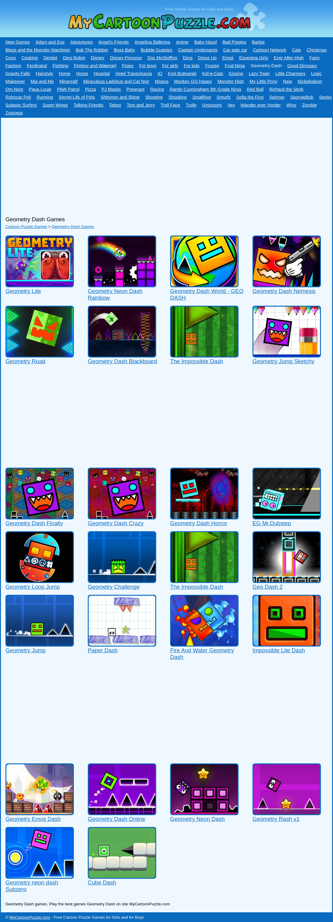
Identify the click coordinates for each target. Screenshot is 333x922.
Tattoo (115, 105)
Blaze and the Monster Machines (37, 50)
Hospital (102, 73)
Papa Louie (40, 89)
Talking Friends (89, 105)
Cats (296, 50)
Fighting (60, 65)
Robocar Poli (18, 97)
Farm (314, 57)
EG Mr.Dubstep (271, 523)
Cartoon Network (269, 50)
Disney (97, 57)
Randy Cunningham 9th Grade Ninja (205, 89)
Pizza (90, 89)
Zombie (309, 105)
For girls (170, 65)
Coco (10, 57)
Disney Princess (126, 57)
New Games (17, 42)
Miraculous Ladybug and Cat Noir (116, 81)
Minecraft (68, 81)
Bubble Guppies (156, 50)
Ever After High (289, 57)
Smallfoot (201, 97)
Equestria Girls (253, 57)
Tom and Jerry (141, 105)
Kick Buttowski (182, 73)
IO (159, 73)
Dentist (50, 57)
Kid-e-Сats (212, 73)
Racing (157, 89)
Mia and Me (42, 81)
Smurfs (223, 97)
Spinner (277, 97)
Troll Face (170, 105)
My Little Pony (263, 81)
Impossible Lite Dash (278, 650)
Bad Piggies (234, 42)
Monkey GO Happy (193, 81)
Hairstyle (44, 73)
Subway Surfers (21, 105)
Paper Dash (103, 650)
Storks (325, 97)
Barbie (258, 42)
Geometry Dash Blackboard (122, 361)
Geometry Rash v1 (276, 819)
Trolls (191, 105)
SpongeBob (302, 97)
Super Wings (55, 105)
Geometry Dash (266, 65)
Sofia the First (249, 97)
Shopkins (177, 97)
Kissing (236, 73)
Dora (188, 57)
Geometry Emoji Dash (33, 819)
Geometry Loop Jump (32, 587)
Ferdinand (37, 65)
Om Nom (14, 89)
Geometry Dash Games (73, 226)
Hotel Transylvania (133, 73)
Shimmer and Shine (120, 97)
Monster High (230, 81)
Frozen (212, 65)
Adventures (81, 42)
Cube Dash (102, 882)
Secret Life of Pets (77, 97)
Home (65, 73)
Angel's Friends (113, 42)
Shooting (154, 97)
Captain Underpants (197, 50)
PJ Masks (111, 89)
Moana (162, 81)
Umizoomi (212, 105)
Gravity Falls (17, 73)
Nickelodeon (310, 81)
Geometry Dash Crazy (116, 523)
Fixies (128, 65)
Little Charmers (290, 73)
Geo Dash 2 (267, 587)
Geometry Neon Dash (197, 819)
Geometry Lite (23, 291)
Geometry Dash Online (116, 819)
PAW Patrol (68, 89)
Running (45, 97)
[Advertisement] (164, 164)
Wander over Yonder (261, 105)
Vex (231, 105)
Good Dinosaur (302, 65)
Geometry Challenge (114, 587)
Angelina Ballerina (152, 42)
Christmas (317, 50)
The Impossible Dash (196, 361)
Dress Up (207, 57)
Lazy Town (259, 73)
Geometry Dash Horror (198, 523)
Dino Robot (74, 57)
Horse (82, 73)
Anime (182, 42)
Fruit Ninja (235, 65)
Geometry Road (25, 361)
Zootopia (14, 112)
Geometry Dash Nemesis (283, 291)
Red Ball (255, 89)
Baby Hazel (205, 42)
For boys (148, 65)
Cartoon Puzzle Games (26, 226)
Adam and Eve (49, 42)
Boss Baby (124, 50)
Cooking (29, 57)
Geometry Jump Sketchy (283, 361)
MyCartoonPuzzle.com (30, 917)
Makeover (15, 81)
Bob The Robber (92, 50)
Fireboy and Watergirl (95, 65)
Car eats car (235, 50)
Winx (291, 105)
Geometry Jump (25, 650)
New (287, 81)
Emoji (227, 57)
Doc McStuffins (162, 57)
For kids (191, 65)
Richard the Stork (286, 89)
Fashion (13, 65)
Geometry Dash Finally (34, 523)
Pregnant (135, 89)
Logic (316, 73)
